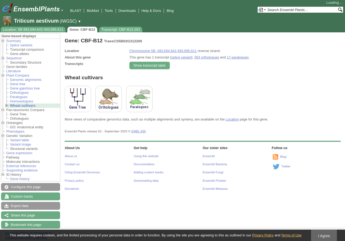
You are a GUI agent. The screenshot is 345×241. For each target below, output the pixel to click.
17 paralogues (238, 57)
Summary (13, 41)
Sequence (14, 58)
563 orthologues (206, 57)
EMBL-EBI (138, 131)
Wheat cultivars (23, 106)
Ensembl (209, 156)
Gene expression (19, 153)
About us (71, 156)
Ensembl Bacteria (215, 164)
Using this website (146, 156)
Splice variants (21, 45)
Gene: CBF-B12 (82, 29)
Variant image (20, 144)
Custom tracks (22, 196)
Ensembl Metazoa (215, 188)
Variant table (19, 140)
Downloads (127, 11)
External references (21, 166)
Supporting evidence (22, 170)
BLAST (75, 11)
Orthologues (19, 93)
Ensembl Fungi (213, 172)
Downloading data (146, 180)
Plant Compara (17, 75)
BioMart (93, 11)
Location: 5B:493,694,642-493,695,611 (33, 29)
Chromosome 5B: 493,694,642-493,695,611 (163, 51)
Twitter (286, 166)
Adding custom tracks (148, 172)
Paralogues (18, 97)
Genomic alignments (26, 80)
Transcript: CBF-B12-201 (120, 29)
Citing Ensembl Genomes (82, 172)
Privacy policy (74, 180)
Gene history (20, 179)
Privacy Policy (263, 235)
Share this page (23, 215)
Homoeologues (21, 101)
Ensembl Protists (214, 180)
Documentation (144, 164)
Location (232, 119)
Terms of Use (291, 235)
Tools (109, 11)
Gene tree (17, 84)
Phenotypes (15, 131)
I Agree (324, 236)
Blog (170, 11)
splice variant (181, 57)
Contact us (72, 164)
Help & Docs (151, 11)
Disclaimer (72, 188)
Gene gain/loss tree (25, 88)
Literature (13, 71)
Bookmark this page (26, 225)
